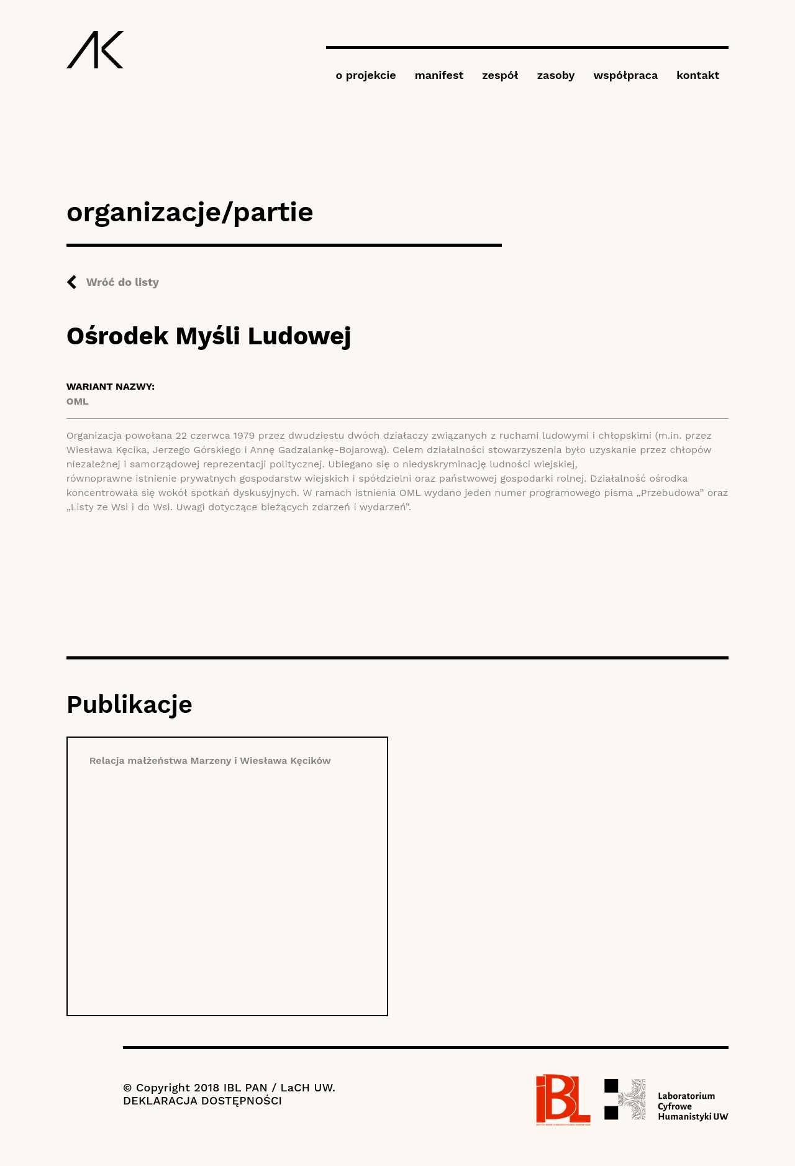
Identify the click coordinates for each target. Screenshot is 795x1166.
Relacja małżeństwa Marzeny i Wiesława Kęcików (210, 760)
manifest (439, 74)
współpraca (625, 74)
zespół (500, 74)
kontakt (697, 74)
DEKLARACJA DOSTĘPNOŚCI (202, 1100)
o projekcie (365, 74)
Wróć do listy (122, 281)
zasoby (556, 74)
